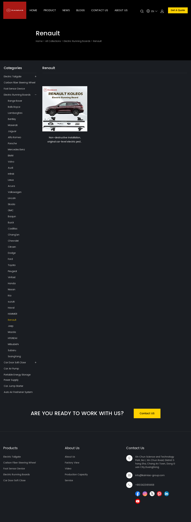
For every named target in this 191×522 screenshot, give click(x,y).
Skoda (11, 204)
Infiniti (11, 173)
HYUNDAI (12, 338)
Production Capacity (76, 474)
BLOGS (80, 10)
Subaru (12, 350)
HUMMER (12, 313)
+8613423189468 (144, 485)
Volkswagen (14, 192)
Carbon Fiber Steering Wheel (19, 82)
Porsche (12, 143)
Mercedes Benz (16, 149)
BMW (10, 155)
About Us (72, 448)
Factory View (72, 463)
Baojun (12, 216)
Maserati (13, 125)
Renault (97, 41)
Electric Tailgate (12, 76)
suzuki (11, 301)
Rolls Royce (14, 107)
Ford (10, 259)
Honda (12, 283)
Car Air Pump (11, 368)
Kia (9, 295)
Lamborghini (15, 113)
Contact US (147, 413)
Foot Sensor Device (14, 88)
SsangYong (14, 356)
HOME (33, 10)
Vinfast (11, 277)
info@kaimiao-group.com (150, 475)
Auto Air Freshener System (18, 392)
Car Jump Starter (13, 386)
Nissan (11, 289)
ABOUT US (121, 10)
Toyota (11, 265)
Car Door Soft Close (15, 362)
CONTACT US (99, 10)
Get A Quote (178, 10)
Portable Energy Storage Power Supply (17, 377)
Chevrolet (13, 240)
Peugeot (12, 271)
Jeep (10, 326)
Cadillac (13, 228)
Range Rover (15, 100)
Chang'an (13, 234)
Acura (11, 186)
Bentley (12, 119)
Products (10, 448)
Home (39, 41)
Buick (11, 222)
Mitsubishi (13, 344)
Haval (11, 307)
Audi (10, 167)
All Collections (53, 41)
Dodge (12, 253)
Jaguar (12, 131)
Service (69, 480)
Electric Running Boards (77, 41)
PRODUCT (50, 10)
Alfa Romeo (14, 137)
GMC (10, 210)
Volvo (11, 161)
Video (68, 469)
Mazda (12, 332)
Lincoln (12, 198)
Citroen (12, 247)
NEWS (66, 10)
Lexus (11, 180)
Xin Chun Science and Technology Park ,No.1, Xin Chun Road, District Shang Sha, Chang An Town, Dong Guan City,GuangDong (155, 462)
